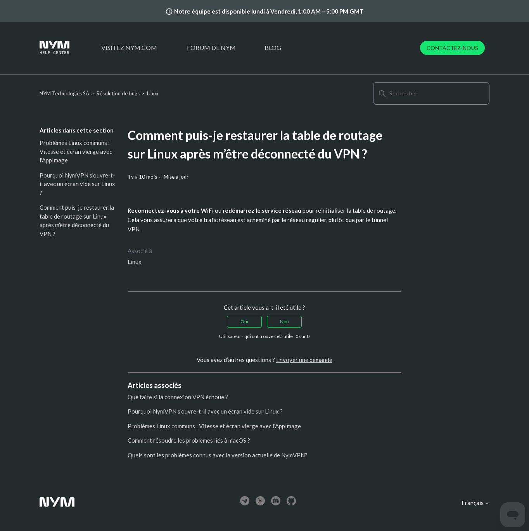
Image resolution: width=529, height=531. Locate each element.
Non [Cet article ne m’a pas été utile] (284, 321)
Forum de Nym (211, 47)
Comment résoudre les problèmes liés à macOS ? (189, 440)
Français (475, 503)
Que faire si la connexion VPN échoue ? (178, 396)
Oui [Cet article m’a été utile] (244, 321)
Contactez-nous (452, 48)
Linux (153, 93)
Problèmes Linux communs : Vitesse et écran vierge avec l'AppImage (76, 151)
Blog (272, 47)
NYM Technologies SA (64, 93)
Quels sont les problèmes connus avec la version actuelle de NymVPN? (218, 455)
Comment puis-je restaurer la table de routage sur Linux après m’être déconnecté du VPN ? (77, 220)
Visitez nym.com (129, 47)
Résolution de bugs (118, 93)
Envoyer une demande (304, 359)
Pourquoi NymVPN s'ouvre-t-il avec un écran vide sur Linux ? (77, 184)
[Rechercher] (431, 93)
